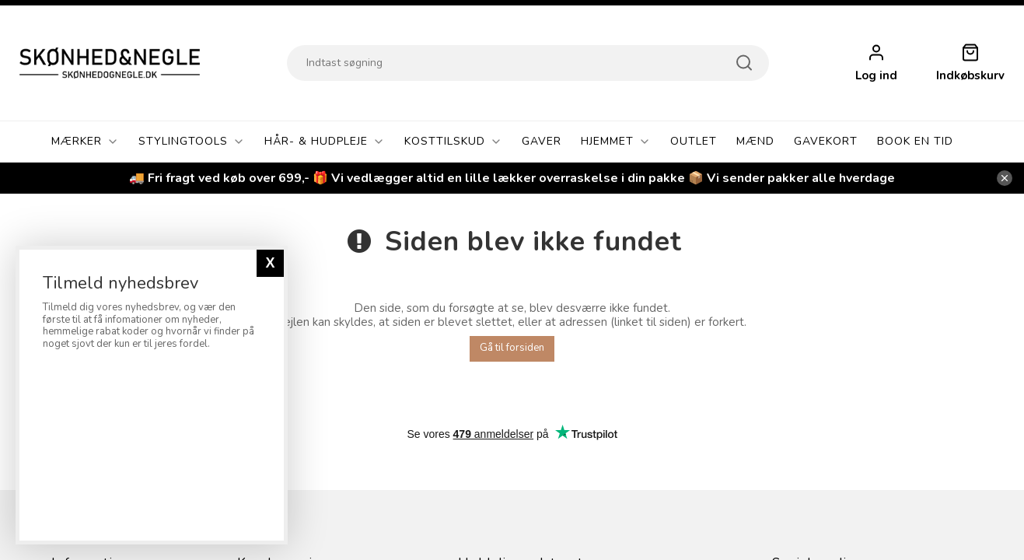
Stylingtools (191, 141)
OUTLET (693, 141)
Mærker (85, 141)
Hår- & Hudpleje (324, 141)
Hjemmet (616, 141)
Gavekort (826, 141)
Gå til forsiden (512, 348)
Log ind (876, 75)
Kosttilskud (453, 141)
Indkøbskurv (970, 75)
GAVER (541, 141)
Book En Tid (915, 141)
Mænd (755, 141)
